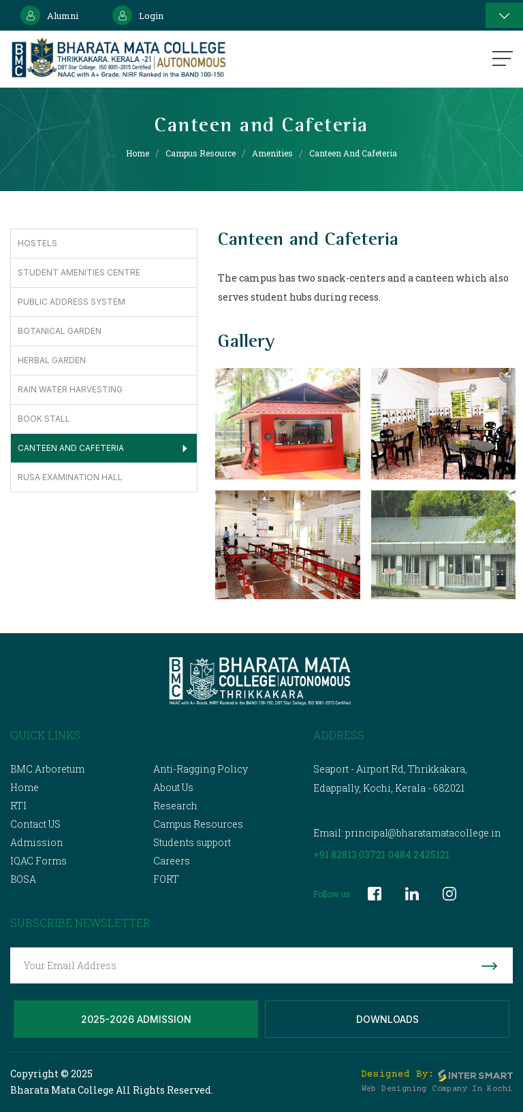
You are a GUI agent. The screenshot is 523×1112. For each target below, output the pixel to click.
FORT (166, 879)
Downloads (387, 1019)
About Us (173, 787)
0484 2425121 (418, 854)
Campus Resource (200, 153)
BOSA (23, 879)
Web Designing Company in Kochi (437, 1089)
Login (137, 15)
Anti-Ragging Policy (200, 768)
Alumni (49, 15)
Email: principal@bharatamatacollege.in (407, 832)
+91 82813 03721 (349, 854)
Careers (171, 860)
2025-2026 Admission (136, 1019)
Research (175, 805)
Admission (36, 842)
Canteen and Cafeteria (353, 153)
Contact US (35, 824)
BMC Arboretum (47, 768)
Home (137, 153)
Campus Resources (198, 824)
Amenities (272, 153)
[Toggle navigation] (504, 15)
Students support (192, 842)
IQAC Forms (38, 860)
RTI (18, 805)
